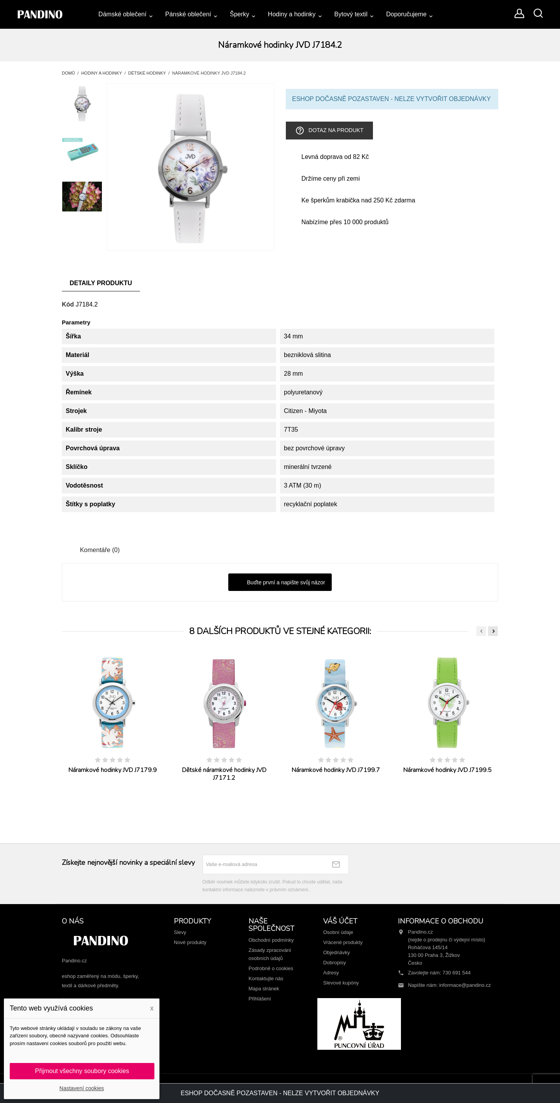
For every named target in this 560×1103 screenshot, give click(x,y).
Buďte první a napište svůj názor (280, 583)
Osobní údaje (338, 932)
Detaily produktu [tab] (101, 283)
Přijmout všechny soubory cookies (82, 1071)
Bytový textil (351, 14)
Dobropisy (334, 962)
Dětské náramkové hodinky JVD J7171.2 (224, 774)
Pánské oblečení (188, 14)
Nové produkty (190, 942)
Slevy (180, 932)
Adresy (331, 973)
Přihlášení (259, 999)
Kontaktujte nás (266, 978)
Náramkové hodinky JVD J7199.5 (447, 770)
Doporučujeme (406, 14)
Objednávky (336, 952)
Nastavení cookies (82, 1088)
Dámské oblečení (122, 14)
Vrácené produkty (342, 942)
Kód (68, 304)
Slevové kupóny (341, 983)
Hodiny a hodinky (292, 14)
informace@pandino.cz (465, 985)
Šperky (239, 14)
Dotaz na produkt (329, 130)
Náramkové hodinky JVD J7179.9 (112, 770)
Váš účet (340, 921)
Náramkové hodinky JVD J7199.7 (336, 770)
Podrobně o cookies (270, 968)
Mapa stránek (263, 988)
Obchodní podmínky (271, 940)
